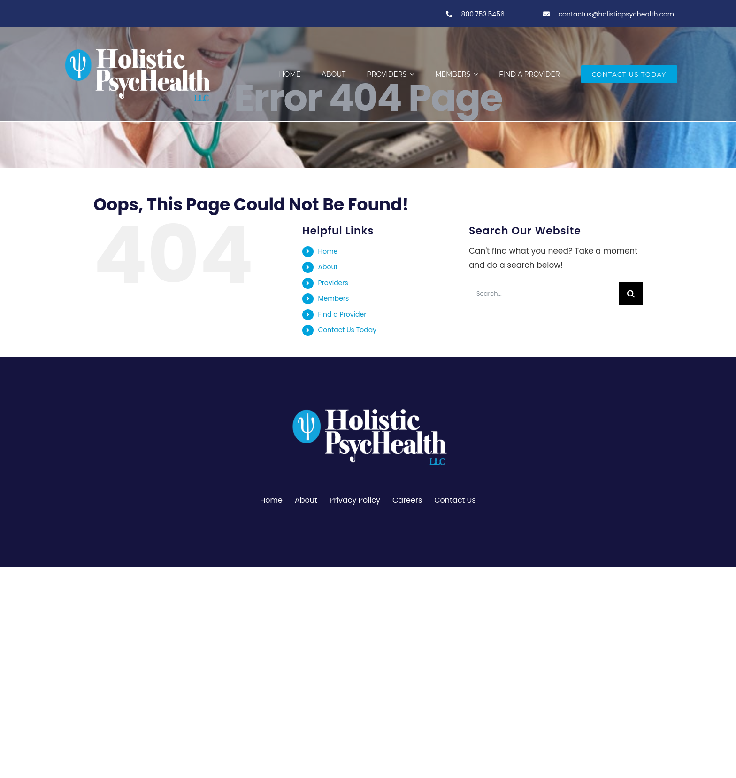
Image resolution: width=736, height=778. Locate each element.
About (328, 267)
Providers (333, 283)
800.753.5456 (482, 14)
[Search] (631, 293)
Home (328, 251)
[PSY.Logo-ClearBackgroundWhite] (368, 405)
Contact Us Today (347, 330)
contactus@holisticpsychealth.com (617, 14)
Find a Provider (342, 314)
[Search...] (544, 293)
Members (333, 298)
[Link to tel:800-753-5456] (449, 14)
